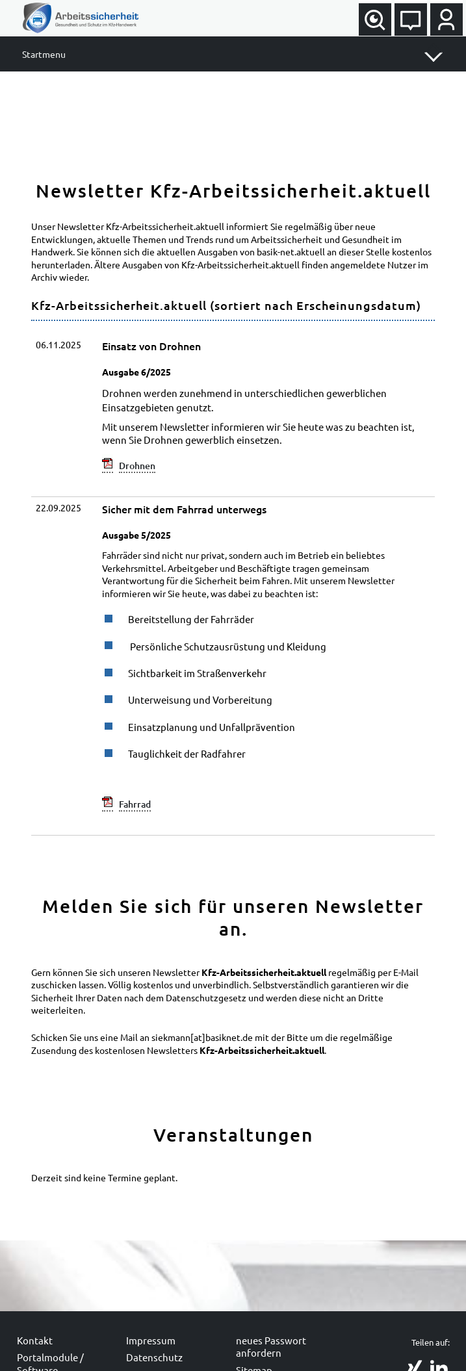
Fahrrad (135, 804)
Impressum (150, 1340)
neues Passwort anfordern (271, 1346)
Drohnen (137, 465)
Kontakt (35, 1340)
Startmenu (44, 54)
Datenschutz (154, 1357)
